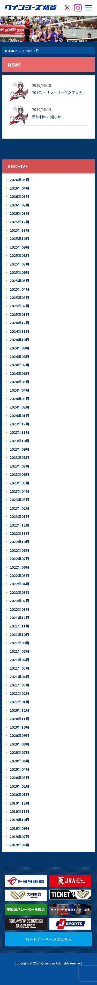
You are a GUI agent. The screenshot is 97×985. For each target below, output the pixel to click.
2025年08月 (19, 255)
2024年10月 (19, 339)
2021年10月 (19, 634)
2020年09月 (19, 735)
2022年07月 (19, 558)
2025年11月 (19, 230)
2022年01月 (19, 609)
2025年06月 (19, 272)
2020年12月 (19, 710)
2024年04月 (19, 390)
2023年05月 (19, 482)
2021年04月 (19, 676)
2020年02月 (19, 786)
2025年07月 (19, 264)
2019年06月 (19, 844)
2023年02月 (19, 508)
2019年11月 (19, 811)
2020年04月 (19, 769)
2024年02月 (19, 407)
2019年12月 (19, 803)
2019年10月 (19, 819)
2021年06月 (19, 659)
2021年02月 (19, 693)
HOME (10, 50)
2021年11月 (19, 625)
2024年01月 (19, 415)
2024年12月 (19, 322)
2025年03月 (19, 297)
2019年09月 (19, 828)
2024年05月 (19, 381)
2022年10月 (19, 541)
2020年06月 (19, 760)
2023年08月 (19, 457)
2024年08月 (19, 356)
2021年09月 (19, 642)
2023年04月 (19, 491)
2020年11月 (19, 718)
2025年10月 (19, 238)
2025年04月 (19, 289)
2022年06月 (19, 567)
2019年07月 (19, 836)
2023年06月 (19, 474)
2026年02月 (19, 205)
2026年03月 (19, 196)
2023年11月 (19, 432)
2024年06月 (19, 373)
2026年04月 (19, 188)
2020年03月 (19, 777)
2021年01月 (19, 701)
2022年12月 (19, 525)
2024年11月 (19, 331)
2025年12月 (19, 221)
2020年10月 (19, 727)
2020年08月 (19, 744)
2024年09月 (19, 348)
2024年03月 (19, 398)
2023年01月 (19, 516)
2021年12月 (19, 617)
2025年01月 (19, 314)
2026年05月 (19, 179)
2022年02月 (19, 600)
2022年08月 (19, 550)
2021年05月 (19, 668)
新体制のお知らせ (46, 116)
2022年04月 (19, 583)
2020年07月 (19, 752)
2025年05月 (19, 280)
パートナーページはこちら (48, 939)
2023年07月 (19, 466)
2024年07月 (19, 364)
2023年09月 (19, 449)
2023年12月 (19, 423)
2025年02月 (19, 305)
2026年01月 (19, 213)
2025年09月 (19, 247)
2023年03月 (19, 499)
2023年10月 (19, 440)
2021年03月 (19, 685)
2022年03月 (19, 592)
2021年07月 (19, 651)
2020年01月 (19, 794)
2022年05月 (19, 575)
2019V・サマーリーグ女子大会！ (59, 92)
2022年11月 (19, 533)
